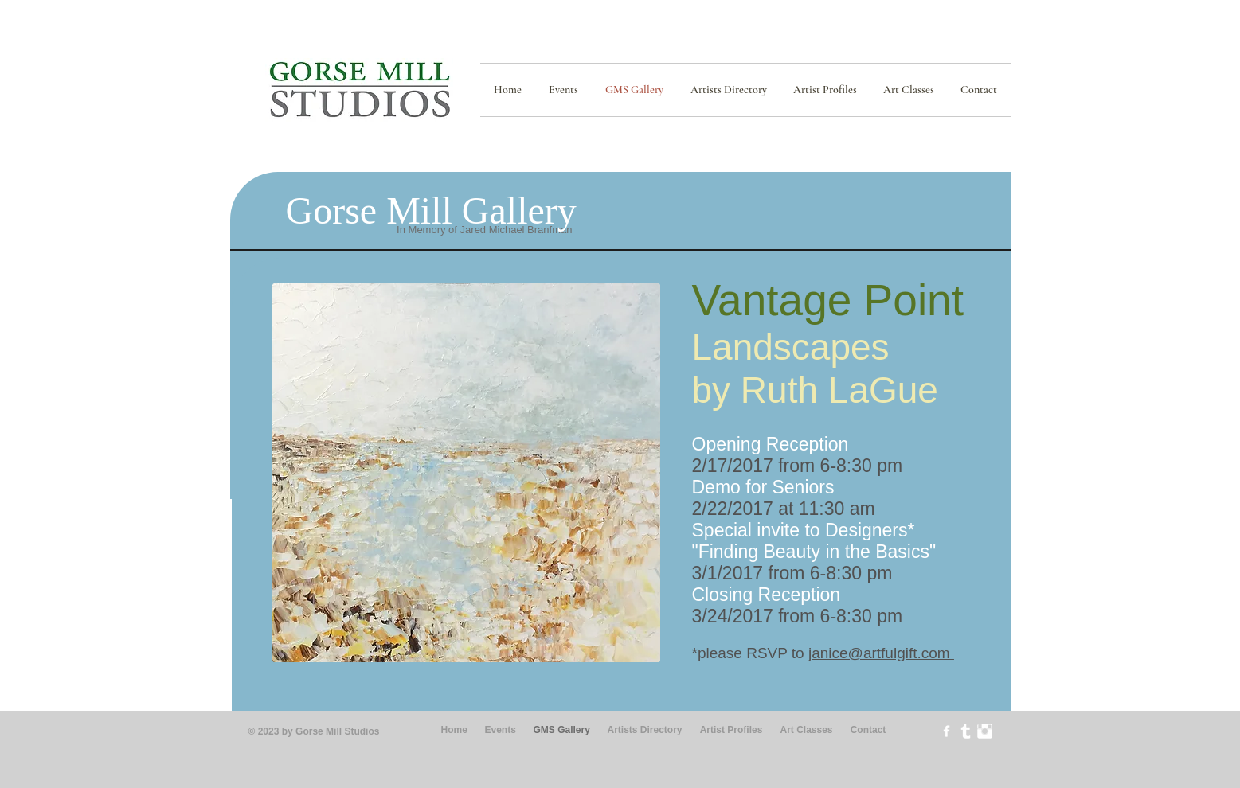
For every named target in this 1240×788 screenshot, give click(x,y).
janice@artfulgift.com (881, 653)
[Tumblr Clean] (965, 731)
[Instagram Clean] (984, 731)
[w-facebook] (946, 731)
